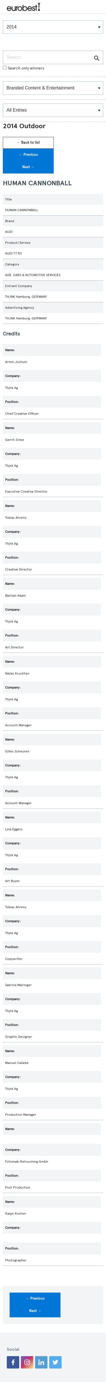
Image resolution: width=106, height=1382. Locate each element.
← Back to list (28, 142)
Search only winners (23, 68)
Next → (28, 167)
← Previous (28, 154)
